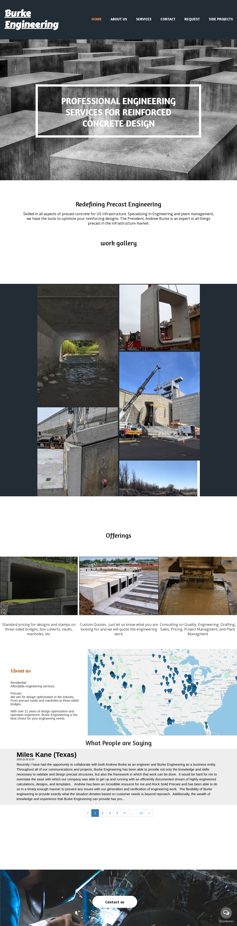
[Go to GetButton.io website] (226, 921)
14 (141, 813)
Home (97, 19)
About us (119, 19)
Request (192, 19)
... (132, 813)
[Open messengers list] (226, 912)
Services (144, 19)
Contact (167, 19)
